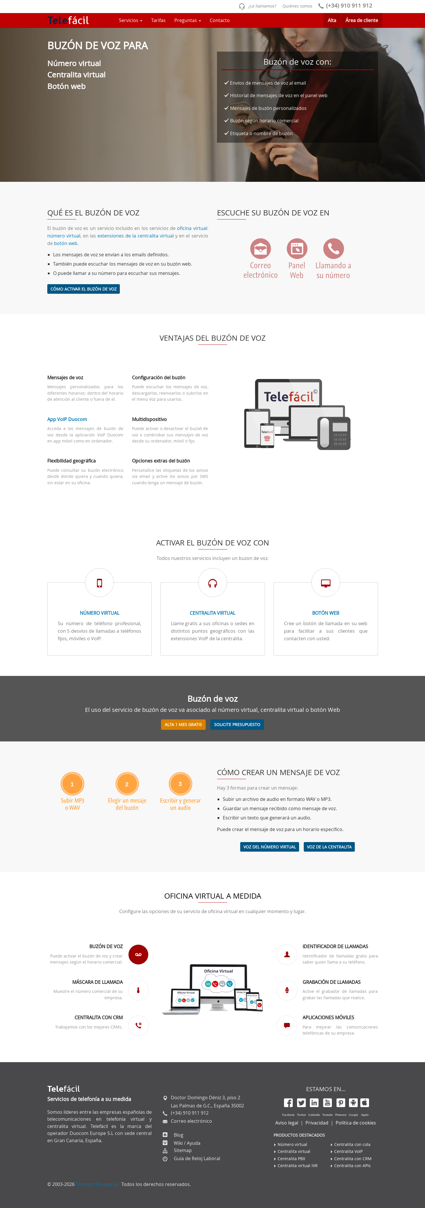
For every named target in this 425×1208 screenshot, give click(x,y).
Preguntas (187, 20)
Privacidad (316, 1123)
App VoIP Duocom (67, 419)
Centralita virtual (212, 613)
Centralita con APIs (352, 1165)
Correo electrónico (191, 1121)
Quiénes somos (297, 6)
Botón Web (325, 613)
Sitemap (183, 1150)
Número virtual (99, 613)
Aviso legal (286, 1123)
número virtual (63, 236)
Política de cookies (356, 1123)
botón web (65, 243)
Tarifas (158, 20)
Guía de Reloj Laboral (197, 1158)
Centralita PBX (291, 1158)
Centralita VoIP (348, 1151)
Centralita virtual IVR (298, 1165)
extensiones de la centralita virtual (135, 236)
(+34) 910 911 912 (344, 5)
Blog (178, 1135)
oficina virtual (192, 228)
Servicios (130, 20)
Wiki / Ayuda (186, 1143)
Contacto (220, 20)
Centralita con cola (352, 1144)
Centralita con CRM (353, 1158)
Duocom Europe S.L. (98, 1184)
